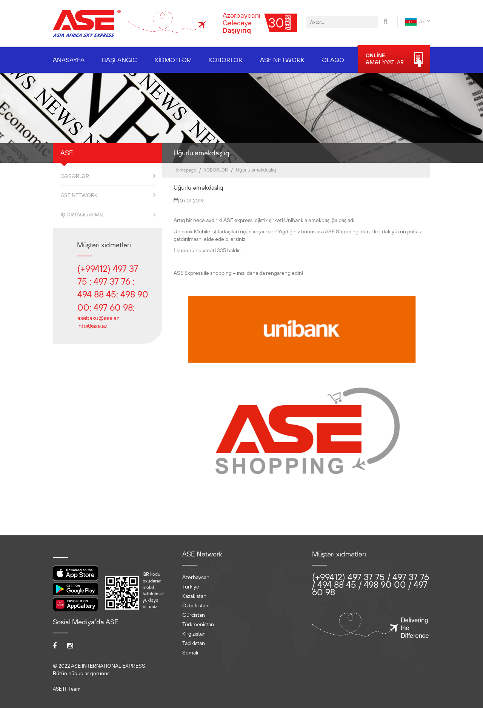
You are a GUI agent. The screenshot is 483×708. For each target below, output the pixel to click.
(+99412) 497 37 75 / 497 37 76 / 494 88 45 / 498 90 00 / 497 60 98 (370, 584)
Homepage (185, 170)
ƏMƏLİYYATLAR (394, 59)
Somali (190, 653)
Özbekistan (195, 605)
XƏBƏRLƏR (225, 60)
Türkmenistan (198, 624)
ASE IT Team (66, 689)
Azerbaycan (195, 577)
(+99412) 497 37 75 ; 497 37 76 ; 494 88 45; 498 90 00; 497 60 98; (112, 288)
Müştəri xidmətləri (104, 245)
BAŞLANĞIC (119, 60)
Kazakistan (194, 596)
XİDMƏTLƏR (172, 60)
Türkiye (190, 587)
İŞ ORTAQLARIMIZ (108, 214)
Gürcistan (193, 615)
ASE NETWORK (282, 60)
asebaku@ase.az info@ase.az (98, 322)
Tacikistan (193, 643)
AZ (417, 22)
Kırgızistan (194, 634)
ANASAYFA (69, 60)
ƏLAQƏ (333, 60)
